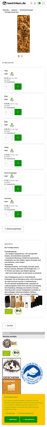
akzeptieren (28, 419)
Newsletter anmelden (10, 336)
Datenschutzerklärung (25, 413)
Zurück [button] (9, 326)
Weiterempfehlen (13, 229)
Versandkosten (11, 82)
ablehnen (12, 419)
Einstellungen (9, 413)
